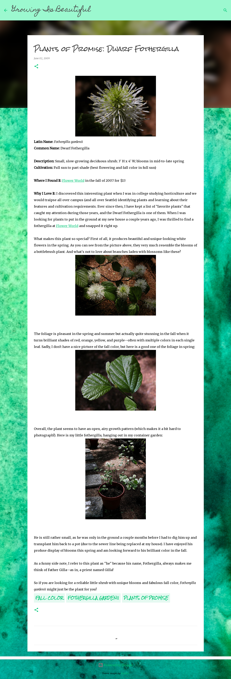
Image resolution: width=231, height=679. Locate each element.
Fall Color (49, 598)
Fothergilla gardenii (93, 598)
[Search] (96, 10)
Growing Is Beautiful (51, 10)
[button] (36, 66)
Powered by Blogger (115, 665)
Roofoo (125, 673)
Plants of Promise (146, 598)
